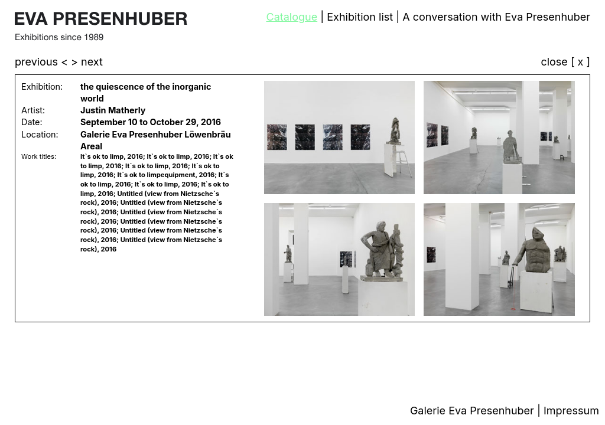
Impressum (571, 410)
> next (87, 61)
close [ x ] (565, 62)
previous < (43, 61)
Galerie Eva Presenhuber (473, 410)
